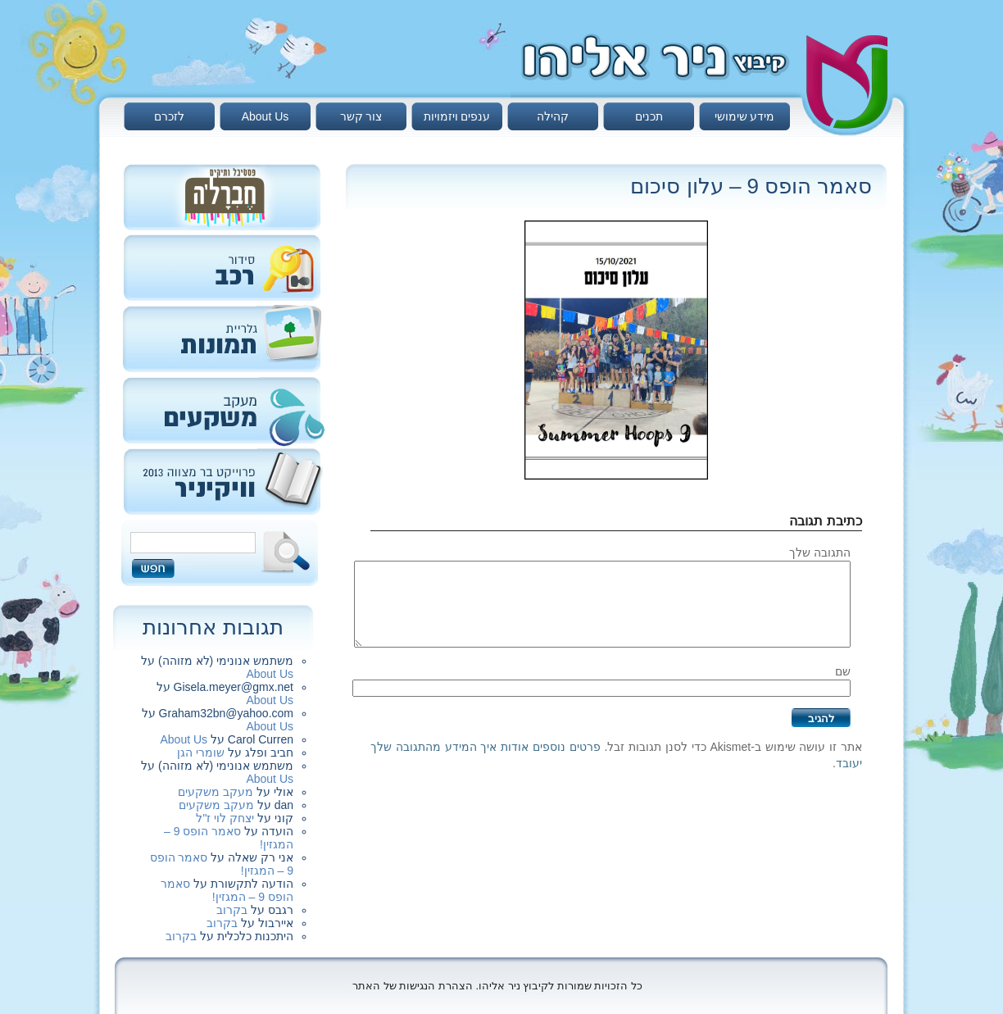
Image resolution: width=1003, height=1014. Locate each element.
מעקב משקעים (215, 791)
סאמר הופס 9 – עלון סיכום (751, 186)
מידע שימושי (745, 116)
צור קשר (361, 116)
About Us (265, 116)
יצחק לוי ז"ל (225, 818)
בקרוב (231, 909)
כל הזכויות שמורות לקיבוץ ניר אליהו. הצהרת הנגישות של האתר (497, 986)
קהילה (553, 116)
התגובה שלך (820, 552)
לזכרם (169, 116)
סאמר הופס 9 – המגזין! (227, 890)
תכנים (649, 116)
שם (843, 671)
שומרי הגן (201, 752)
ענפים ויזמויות (457, 116)
